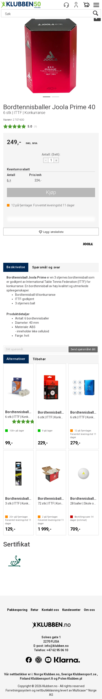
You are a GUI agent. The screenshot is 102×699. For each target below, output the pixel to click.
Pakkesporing (17, 610)
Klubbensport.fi (42, 678)
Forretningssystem (18, 690)
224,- (38, 180)
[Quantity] (51, 160)
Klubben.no (52, 674)
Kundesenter (71, 610)
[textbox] (36, 349)
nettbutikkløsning (48, 690)
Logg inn (76, 4)
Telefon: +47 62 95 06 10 (51, 650)
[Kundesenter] (66, 5)
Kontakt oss (50, 610)
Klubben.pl (74, 678)
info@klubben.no (57, 646)
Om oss (89, 610)
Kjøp (51, 192)
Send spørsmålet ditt (83, 349)
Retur (34, 610)
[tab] (15, 267)
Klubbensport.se (84, 674)
